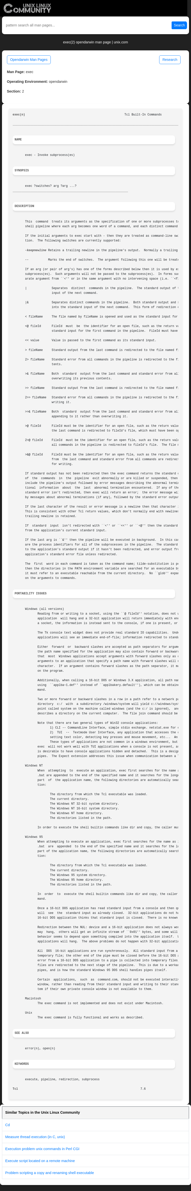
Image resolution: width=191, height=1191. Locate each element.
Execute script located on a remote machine (40, 1161)
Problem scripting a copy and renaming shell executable (49, 1173)
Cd (7, 1125)
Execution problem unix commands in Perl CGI (42, 1149)
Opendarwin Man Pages (29, 60)
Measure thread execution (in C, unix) (35, 1137)
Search (179, 25)
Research (169, 60)
